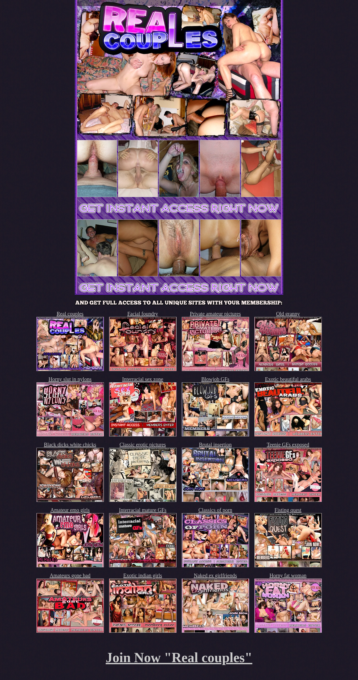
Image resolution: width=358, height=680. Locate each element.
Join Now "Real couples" (179, 657)
